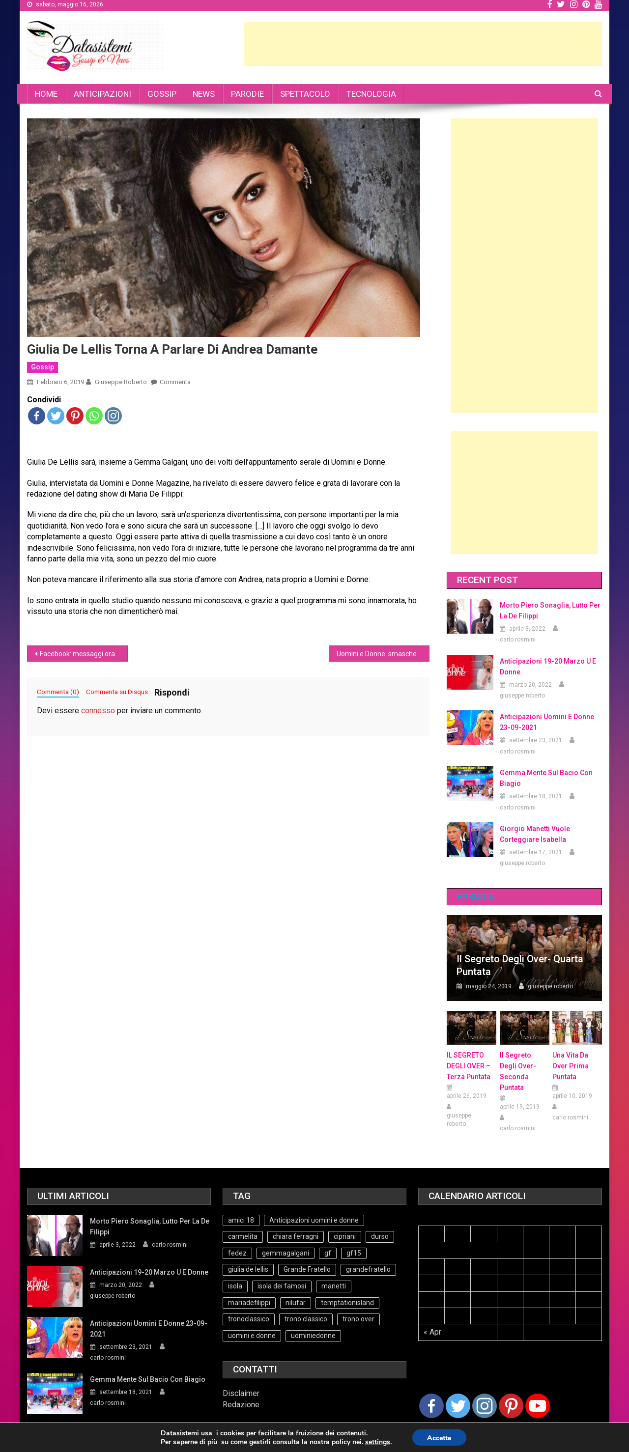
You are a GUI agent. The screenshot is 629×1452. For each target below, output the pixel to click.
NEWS (204, 94)
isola (235, 1286)
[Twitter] (458, 1406)
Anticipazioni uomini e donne (314, 1220)
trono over (358, 1319)
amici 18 (241, 1220)
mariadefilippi (249, 1303)
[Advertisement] (423, 44)
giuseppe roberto (121, 382)
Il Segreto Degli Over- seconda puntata (518, 1071)
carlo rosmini (518, 639)
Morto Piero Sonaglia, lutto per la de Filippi (550, 610)
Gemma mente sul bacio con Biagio (546, 778)
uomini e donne (252, 1336)
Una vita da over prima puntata (570, 1066)
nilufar (296, 1303)
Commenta (175, 382)
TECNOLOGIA (371, 94)
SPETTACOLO (305, 94)
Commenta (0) (58, 692)
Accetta (439, 1438)
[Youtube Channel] (537, 1406)
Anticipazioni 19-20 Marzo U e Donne (548, 666)
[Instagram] (484, 1406)
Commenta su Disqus (117, 692)
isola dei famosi (281, 1286)
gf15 (353, 1253)
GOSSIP (161, 94)
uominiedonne (313, 1336)
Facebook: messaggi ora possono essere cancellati (84, 654)
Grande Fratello (307, 1269)
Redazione (241, 1404)
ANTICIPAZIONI (102, 94)
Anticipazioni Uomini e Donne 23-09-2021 (547, 722)
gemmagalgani (285, 1253)
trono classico (306, 1319)
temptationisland (347, 1303)
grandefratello (368, 1269)
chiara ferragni (295, 1236)
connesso (98, 710)
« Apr (432, 1332)
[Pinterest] (511, 1406)
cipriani (345, 1236)
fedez (237, 1253)
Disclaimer (241, 1393)
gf (327, 1253)
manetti (333, 1286)
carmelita (242, 1236)
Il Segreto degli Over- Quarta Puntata (520, 965)
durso (380, 1236)
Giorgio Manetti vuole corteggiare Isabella (535, 834)
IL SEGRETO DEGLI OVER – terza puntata (468, 1066)
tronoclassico (248, 1319)
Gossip (42, 367)
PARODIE (247, 94)
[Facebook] (431, 1406)
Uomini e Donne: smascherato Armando (383, 654)
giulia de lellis (248, 1269)
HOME (46, 94)
